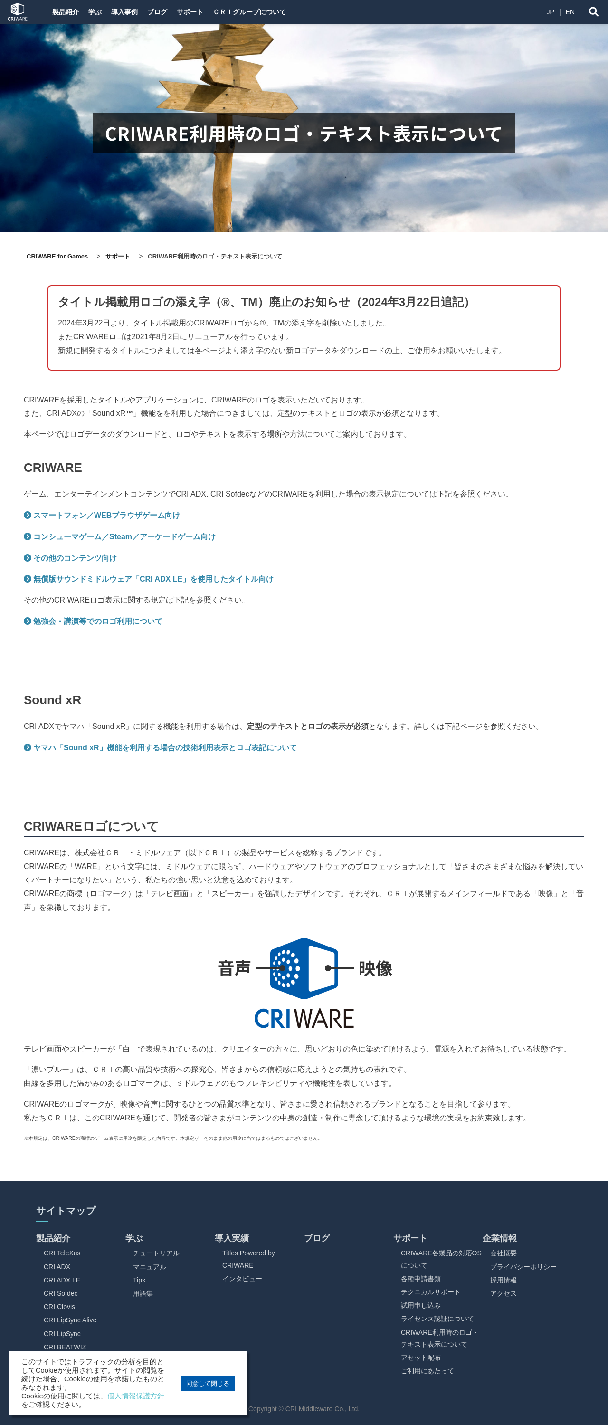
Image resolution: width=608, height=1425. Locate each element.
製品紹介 (66, 12)
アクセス (503, 1293)
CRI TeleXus (62, 1253)
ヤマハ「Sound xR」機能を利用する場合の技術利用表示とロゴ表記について (165, 748)
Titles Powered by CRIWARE (248, 1259)
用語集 (143, 1293)
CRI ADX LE (62, 1280)
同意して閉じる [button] (207, 1383)
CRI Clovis (59, 1306)
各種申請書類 (421, 1278)
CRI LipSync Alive (70, 1320)
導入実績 (232, 1238)
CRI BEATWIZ (65, 1347)
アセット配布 (421, 1357)
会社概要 (503, 1253)
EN (570, 12)
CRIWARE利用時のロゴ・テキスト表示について (440, 1338)
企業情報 (500, 1238)
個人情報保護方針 (135, 1396)
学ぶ (101, 12)
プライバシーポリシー (523, 1267)
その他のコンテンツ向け (75, 558)
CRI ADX (57, 1267)
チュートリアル (156, 1253)
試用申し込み (421, 1305)
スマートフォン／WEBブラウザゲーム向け (106, 515)
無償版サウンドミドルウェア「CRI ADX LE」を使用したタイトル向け (153, 579)
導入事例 (137, 12)
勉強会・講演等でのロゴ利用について (97, 621)
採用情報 (503, 1280)
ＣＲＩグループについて (278, 12)
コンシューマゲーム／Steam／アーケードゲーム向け (124, 537)
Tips (139, 1280)
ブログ (175, 12)
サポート (213, 12)
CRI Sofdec (61, 1293)
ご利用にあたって (427, 1371)
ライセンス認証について (437, 1318)
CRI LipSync (62, 1334)
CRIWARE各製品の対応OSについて (441, 1259)
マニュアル (149, 1267)
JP (550, 12)
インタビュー (242, 1278)
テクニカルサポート (431, 1292)
